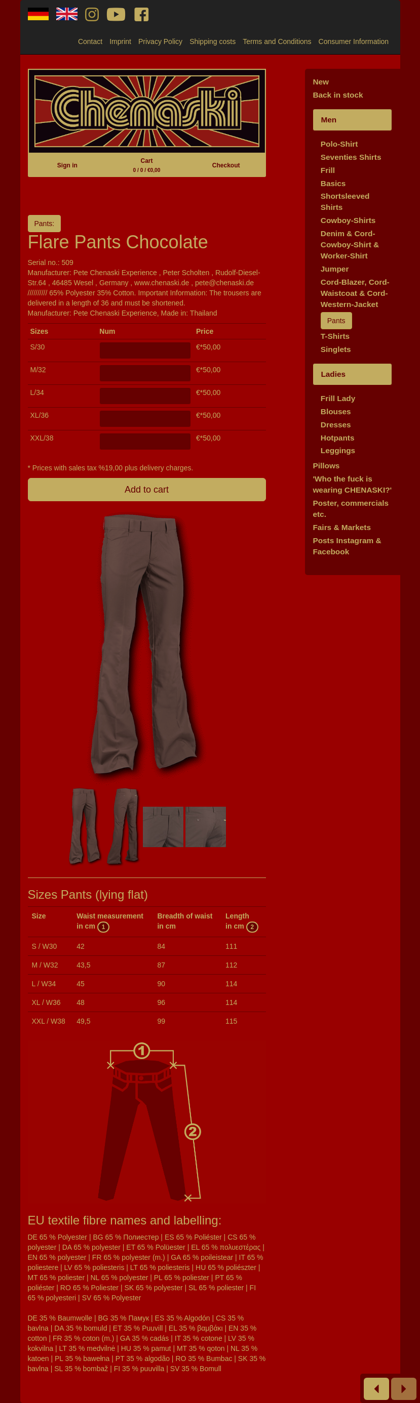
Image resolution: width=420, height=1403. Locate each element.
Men (328, 119)
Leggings (338, 450)
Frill (328, 170)
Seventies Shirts (351, 157)
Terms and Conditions (277, 41)
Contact (90, 41)
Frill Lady (338, 398)
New (321, 81)
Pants (336, 321)
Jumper (335, 269)
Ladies (333, 374)
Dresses (336, 424)
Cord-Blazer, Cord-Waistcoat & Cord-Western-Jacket (355, 293)
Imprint (120, 41)
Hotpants (338, 437)
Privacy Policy (160, 41)
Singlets (336, 349)
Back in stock (338, 95)
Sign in (67, 165)
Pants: (44, 224)
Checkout (226, 165)
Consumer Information (354, 41)
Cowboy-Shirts (348, 220)
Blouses (336, 411)
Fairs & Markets (342, 527)
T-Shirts (335, 336)
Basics (333, 183)
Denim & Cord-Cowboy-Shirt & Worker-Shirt (350, 244)
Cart (147, 165)
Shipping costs (212, 41)
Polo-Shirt (339, 144)
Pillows (326, 465)
